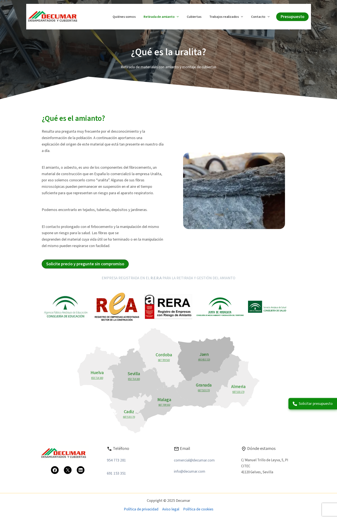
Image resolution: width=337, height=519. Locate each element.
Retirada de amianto (165, 17)
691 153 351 (116, 473)
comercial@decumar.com (194, 460)
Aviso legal (170, 509)
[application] (181, 17)
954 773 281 (116, 460)
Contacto (261, 17)
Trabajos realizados (228, 17)
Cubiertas (197, 16)
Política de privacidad (141, 509)
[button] (292, 16)
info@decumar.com (189, 471)
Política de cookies (198, 509)
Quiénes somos (129, 16)
